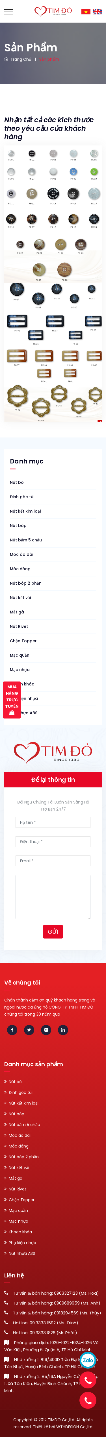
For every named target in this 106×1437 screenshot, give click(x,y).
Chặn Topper (23, 641)
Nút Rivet (19, 626)
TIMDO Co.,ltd (61, 1420)
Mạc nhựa (20, 669)
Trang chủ (17, 59)
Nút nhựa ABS (23, 713)
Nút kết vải (20, 597)
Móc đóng (20, 569)
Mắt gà (17, 612)
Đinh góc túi (22, 497)
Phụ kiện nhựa (24, 698)
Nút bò (17, 482)
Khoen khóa (22, 684)
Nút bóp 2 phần (26, 583)
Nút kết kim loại (25, 511)
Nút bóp (18, 525)
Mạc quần (19, 655)
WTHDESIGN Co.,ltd (74, 1427)
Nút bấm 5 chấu (26, 540)
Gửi (53, 932)
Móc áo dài (21, 554)
